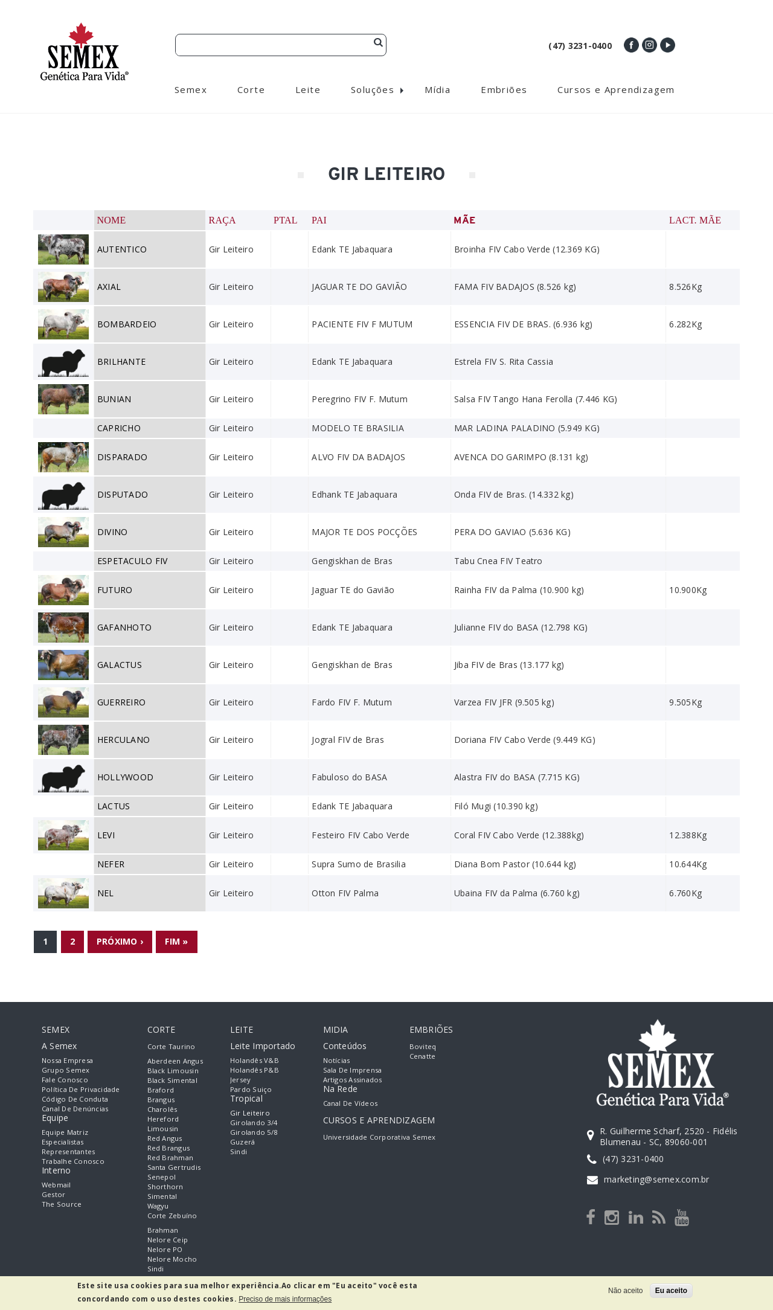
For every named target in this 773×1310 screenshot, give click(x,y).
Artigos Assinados (352, 1079)
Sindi (155, 1268)
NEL (105, 893)
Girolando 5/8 (253, 1132)
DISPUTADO (122, 494)
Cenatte (422, 1056)
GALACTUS (119, 664)
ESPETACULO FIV (132, 561)
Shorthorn (165, 1186)
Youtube (667, 45)
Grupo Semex (66, 1069)
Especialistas (62, 1141)
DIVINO (112, 532)
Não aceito (625, 1290)
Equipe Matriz (65, 1132)
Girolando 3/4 (253, 1122)
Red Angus (164, 1138)
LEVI (106, 835)
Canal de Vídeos (350, 1103)
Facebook (631, 45)
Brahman (163, 1230)
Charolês (162, 1109)
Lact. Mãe (695, 220)
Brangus (161, 1099)
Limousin (163, 1128)
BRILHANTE (121, 361)
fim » (176, 941)
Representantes (68, 1151)
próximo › (120, 941)
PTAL (286, 220)
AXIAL (109, 286)
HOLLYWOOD (125, 777)
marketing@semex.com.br (656, 1179)
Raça (222, 220)
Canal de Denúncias (75, 1108)
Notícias (336, 1060)
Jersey (240, 1079)
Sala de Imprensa (352, 1069)
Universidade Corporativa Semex (379, 1136)
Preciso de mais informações (285, 1299)
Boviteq (423, 1046)
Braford (161, 1089)
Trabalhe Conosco (73, 1161)
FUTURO (114, 590)
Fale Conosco (65, 1079)
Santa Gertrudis (174, 1167)
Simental (162, 1196)
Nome (111, 220)
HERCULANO (123, 739)
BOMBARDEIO (126, 324)
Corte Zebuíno (172, 1215)
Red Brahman (170, 1157)
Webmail (56, 1184)
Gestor (53, 1194)
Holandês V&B (254, 1060)
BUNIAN (114, 399)
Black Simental (172, 1080)
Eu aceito (671, 1290)
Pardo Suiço (251, 1089)
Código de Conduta (75, 1098)
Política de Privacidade (81, 1089)
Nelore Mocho (172, 1258)
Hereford (163, 1118)
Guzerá (242, 1141)
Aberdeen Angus (175, 1060)
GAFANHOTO (124, 627)
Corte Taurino (171, 1046)
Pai (319, 220)
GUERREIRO (121, 702)
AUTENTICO (122, 249)
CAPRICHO (119, 428)
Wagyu (158, 1205)
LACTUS (113, 806)
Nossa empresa (67, 1060)
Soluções (372, 89)
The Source (62, 1204)
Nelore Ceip (167, 1239)
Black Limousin (173, 1070)
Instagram (649, 45)
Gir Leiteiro (250, 1112)
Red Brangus (168, 1147)
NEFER (110, 864)
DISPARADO (122, 457)
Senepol (161, 1176)
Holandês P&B (254, 1069)
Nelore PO (165, 1249)
